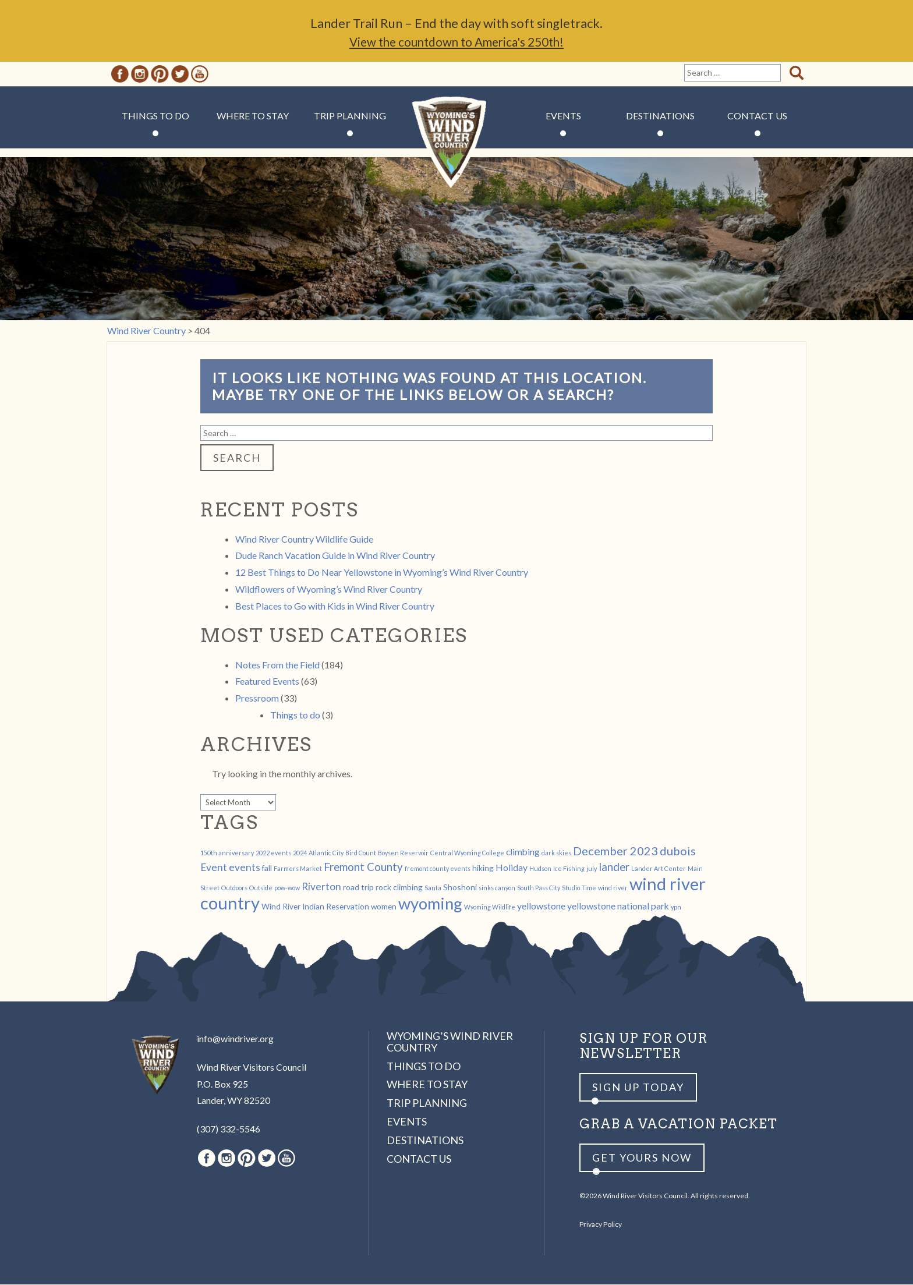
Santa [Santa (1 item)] (432, 888)
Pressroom (257, 698)
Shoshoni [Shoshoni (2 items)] (460, 888)
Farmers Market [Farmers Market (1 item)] (298, 869)
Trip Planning (350, 116)
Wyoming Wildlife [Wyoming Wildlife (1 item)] (489, 907)
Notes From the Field (277, 665)
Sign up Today (638, 1087)
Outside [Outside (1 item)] (261, 888)
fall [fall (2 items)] (267, 868)
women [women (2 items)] (384, 907)
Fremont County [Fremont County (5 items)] (363, 867)
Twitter (180, 74)
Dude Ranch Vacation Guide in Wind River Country (335, 555)
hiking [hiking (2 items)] (483, 868)
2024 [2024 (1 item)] (300, 853)
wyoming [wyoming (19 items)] (430, 904)
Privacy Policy (600, 1224)
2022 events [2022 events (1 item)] (273, 853)
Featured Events (267, 681)
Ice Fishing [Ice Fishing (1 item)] (569, 869)
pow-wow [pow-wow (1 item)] (287, 888)
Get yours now (642, 1158)
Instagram (139, 74)
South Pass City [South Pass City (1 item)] (538, 888)
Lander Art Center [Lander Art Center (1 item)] (658, 869)
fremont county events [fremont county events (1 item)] (437, 869)
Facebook (120, 74)
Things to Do (155, 116)
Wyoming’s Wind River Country (450, 1042)
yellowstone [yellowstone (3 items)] (541, 906)
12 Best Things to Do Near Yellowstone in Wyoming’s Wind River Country (381, 572)
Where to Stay (253, 116)
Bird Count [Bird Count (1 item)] (360, 853)
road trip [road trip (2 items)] (358, 888)
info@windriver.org (235, 1039)
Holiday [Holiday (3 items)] (512, 867)
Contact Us (757, 116)
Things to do (295, 715)
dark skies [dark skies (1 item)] (556, 853)
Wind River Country (457, 151)
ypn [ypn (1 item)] (676, 907)
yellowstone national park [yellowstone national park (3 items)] (618, 906)
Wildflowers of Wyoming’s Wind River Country (328, 589)
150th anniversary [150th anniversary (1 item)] (227, 853)
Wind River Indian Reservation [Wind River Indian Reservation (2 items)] (315, 907)
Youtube (199, 74)
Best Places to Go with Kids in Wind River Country (334, 606)
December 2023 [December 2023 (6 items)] (615, 851)
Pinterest (160, 74)
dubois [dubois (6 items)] (678, 851)
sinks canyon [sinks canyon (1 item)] (497, 888)
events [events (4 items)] (244, 868)
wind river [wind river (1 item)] (613, 888)
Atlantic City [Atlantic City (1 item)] (326, 853)
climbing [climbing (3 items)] (523, 852)
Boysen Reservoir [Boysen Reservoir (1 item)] (403, 853)
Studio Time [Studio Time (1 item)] (579, 888)
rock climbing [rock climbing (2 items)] (399, 888)
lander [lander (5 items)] (614, 867)
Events (563, 116)
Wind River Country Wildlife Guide (304, 539)
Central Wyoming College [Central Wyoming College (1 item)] (467, 853)
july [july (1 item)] (591, 869)
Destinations (660, 116)
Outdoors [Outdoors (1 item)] (234, 888)
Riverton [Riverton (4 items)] (321, 887)
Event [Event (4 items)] (213, 868)
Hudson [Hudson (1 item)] (540, 869)
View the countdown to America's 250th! (456, 42)
